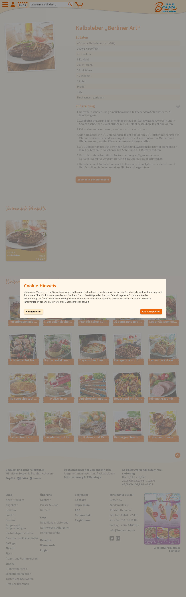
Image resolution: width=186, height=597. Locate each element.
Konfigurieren (33, 311)
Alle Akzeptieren (151, 311)
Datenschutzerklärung (77, 301)
